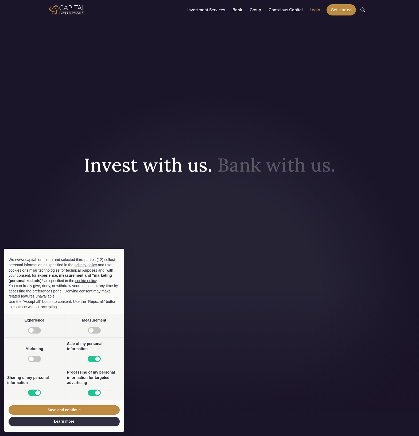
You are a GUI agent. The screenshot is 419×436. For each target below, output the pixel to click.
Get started (341, 10)
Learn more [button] (64, 421)
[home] (81, 10)
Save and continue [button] (64, 410)
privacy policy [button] (86, 265)
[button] (206, 10)
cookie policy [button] (85, 281)
